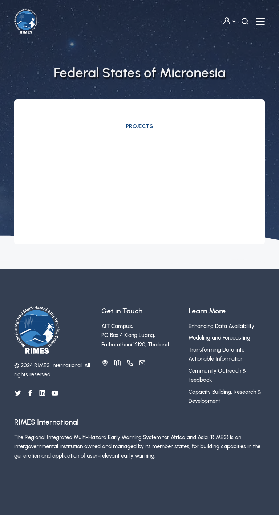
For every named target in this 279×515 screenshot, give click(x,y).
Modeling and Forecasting (219, 337)
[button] (229, 21)
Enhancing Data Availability (221, 326)
